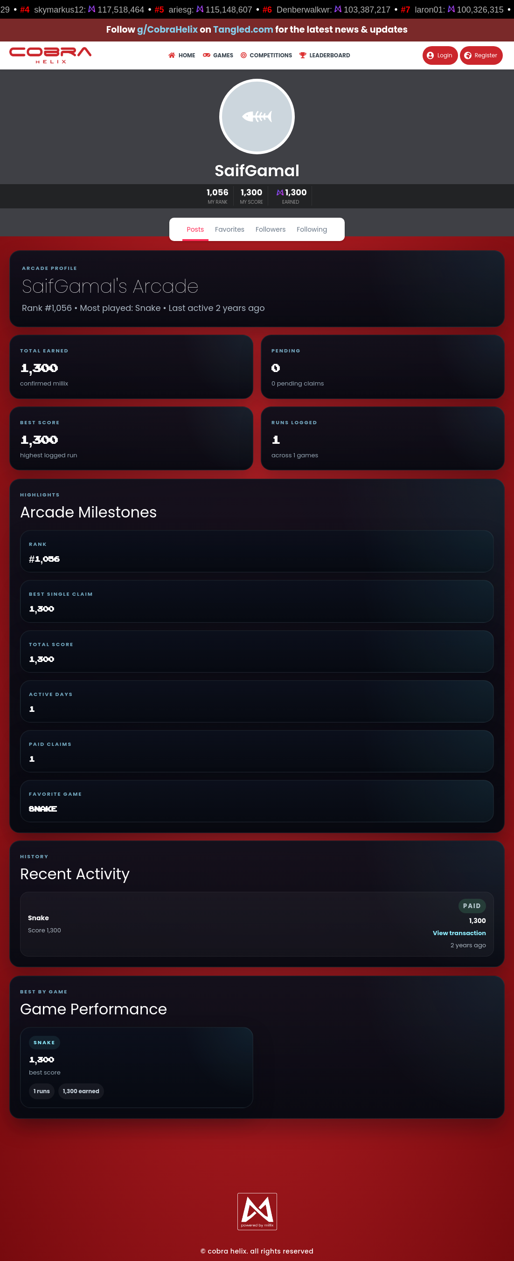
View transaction (459, 933)
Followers (271, 229)
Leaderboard (324, 55)
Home (181, 55)
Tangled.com (243, 29)
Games (218, 55)
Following (312, 229)
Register (480, 55)
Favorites (229, 229)
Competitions (266, 55)
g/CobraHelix (167, 29)
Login (439, 55)
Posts (195, 229)
